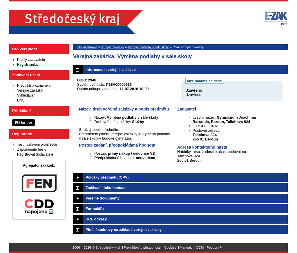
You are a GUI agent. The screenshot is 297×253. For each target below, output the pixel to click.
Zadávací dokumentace (106, 188)
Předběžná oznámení (34, 85)
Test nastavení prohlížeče (37, 144)
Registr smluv (28, 65)
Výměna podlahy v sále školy (148, 47)
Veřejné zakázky (30, 90)
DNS (21, 100)
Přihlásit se (23, 122)
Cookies (170, 247)
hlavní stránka (87, 47)
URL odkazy (96, 219)
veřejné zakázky (112, 47)
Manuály (186, 247)
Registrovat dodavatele (35, 154)
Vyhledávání (26, 95)
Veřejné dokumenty (102, 198)
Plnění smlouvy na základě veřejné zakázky (124, 229)
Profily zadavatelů (31, 60)
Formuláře (95, 208)
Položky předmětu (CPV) (107, 177)
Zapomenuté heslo (31, 149)
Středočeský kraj (76, 22)
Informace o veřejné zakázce (111, 69)
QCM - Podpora (207, 247)
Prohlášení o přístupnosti (142, 247)
